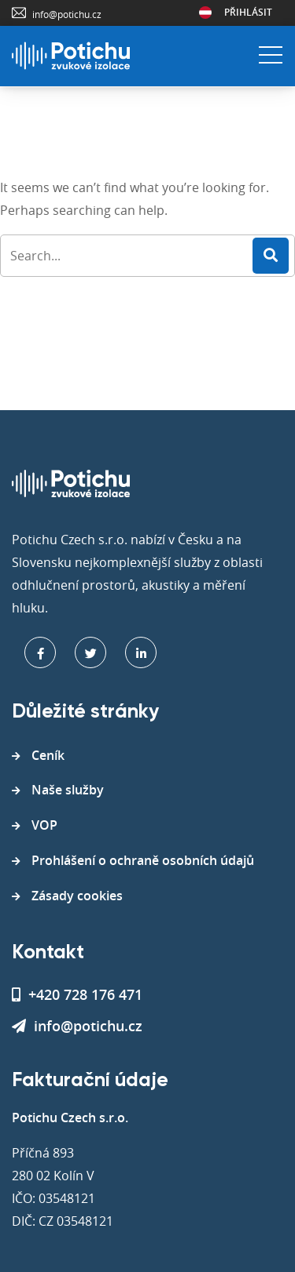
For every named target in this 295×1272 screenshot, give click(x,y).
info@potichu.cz (66, 14)
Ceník (48, 755)
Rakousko (205, 12)
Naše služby (67, 789)
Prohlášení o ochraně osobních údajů (142, 860)
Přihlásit (248, 12)
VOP (44, 825)
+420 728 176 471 (77, 994)
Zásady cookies (77, 895)
